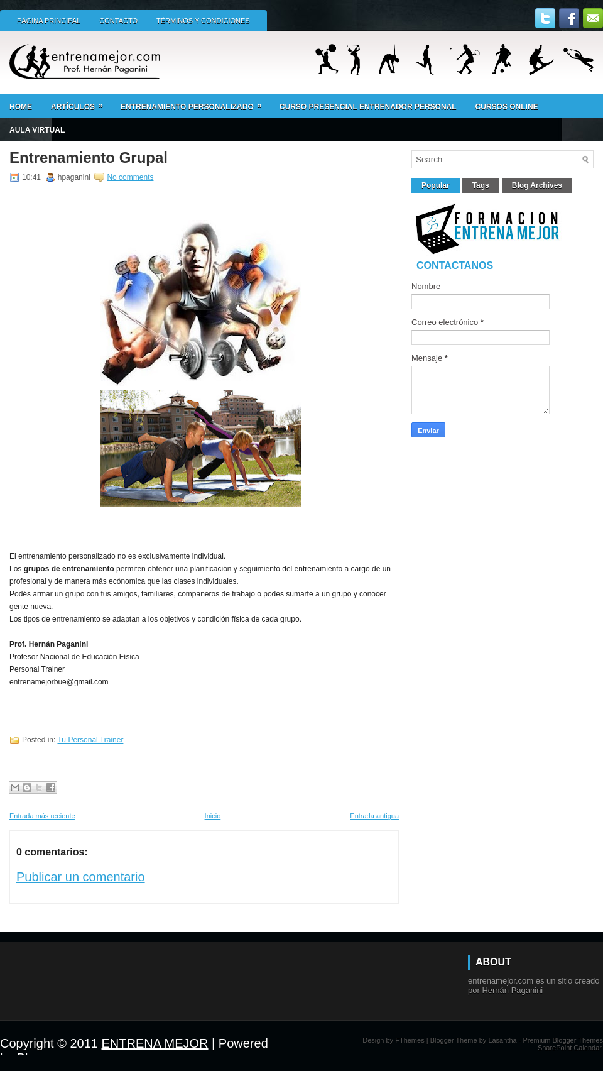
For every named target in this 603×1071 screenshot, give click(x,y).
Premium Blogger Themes (563, 1040)
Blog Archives (537, 185)
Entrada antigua (374, 816)
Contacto (118, 21)
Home (20, 106)
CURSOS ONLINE (506, 106)
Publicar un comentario (80, 877)
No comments (130, 177)
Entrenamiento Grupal (88, 157)
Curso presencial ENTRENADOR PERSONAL (368, 106)
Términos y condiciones (203, 21)
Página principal (48, 21)
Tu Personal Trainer (90, 739)
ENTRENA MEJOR (155, 1043)
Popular (435, 185)
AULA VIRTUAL (37, 130)
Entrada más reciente (42, 816)
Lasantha (502, 1040)
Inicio (213, 816)
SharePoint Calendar (570, 1048)
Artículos (81, 102)
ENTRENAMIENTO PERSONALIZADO (195, 102)
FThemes (409, 1040)
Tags (480, 185)
